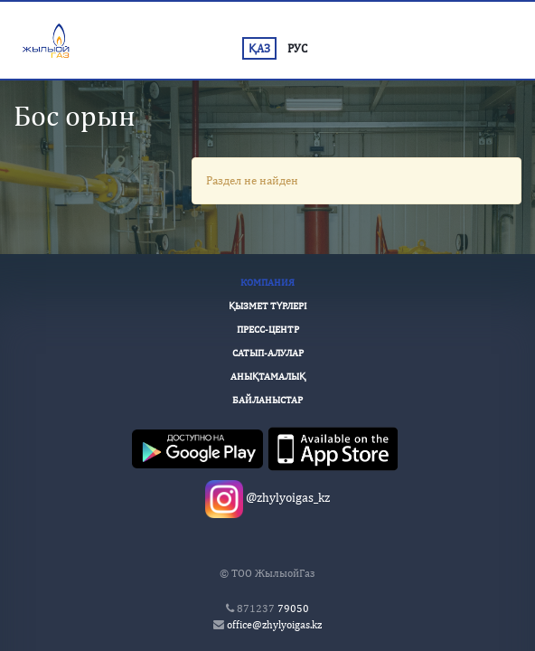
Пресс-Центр (268, 329)
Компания (267, 282)
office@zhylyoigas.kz (274, 624)
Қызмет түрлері (268, 305)
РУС (297, 48)
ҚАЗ (259, 48)
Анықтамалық (267, 376)
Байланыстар (267, 399)
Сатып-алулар (268, 352)
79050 (273, 608)
